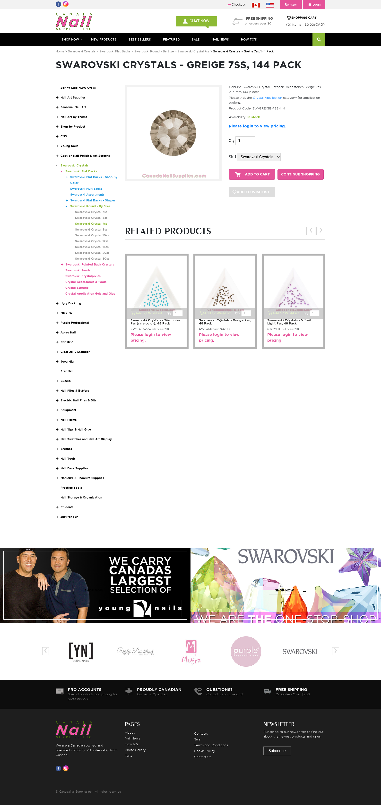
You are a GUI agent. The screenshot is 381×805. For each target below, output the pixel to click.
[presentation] (310, 231)
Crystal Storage (76, 287)
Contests (201, 733)
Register (291, 4)
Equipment (68, 410)
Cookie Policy (204, 751)
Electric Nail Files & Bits (78, 400)
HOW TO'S (249, 39)
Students (67, 507)
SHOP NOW (94, 590)
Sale (197, 739)
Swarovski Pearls (77, 270)
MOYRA (66, 313)
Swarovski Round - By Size (154, 51)
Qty (232, 140)
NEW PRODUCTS (103, 39)
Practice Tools (71, 487)
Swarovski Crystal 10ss (92, 235)
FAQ (128, 755)
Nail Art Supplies (73, 97)
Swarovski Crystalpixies (83, 276)
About (130, 732)
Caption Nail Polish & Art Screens (85, 155)
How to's (131, 744)
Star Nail (67, 371)
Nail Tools (68, 458)
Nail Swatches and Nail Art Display (86, 439)
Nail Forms (69, 419)
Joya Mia (67, 361)
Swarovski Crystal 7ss (194, 51)
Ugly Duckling (71, 303)
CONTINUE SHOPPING (300, 174)
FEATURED (171, 39)
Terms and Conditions (211, 745)
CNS (64, 136)
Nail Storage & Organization (81, 497)
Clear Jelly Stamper (75, 351)
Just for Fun (69, 516)
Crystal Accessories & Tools (85, 281)
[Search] (318, 39)
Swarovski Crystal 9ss (91, 229)
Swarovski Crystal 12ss (91, 241)
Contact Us (202, 756)
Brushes (66, 448)
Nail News (132, 738)
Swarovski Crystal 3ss (91, 212)
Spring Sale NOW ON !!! (78, 87)
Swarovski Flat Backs (114, 51)
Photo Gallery (135, 750)
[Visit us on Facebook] (59, 768)
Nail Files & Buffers (75, 390)
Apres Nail (68, 332)
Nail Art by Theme (74, 116)
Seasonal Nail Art (73, 107)
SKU (232, 157)
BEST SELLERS (140, 39)
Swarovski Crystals (81, 51)
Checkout (238, 4)
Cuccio (66, 380)
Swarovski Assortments (87, 194)
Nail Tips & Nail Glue (76, 429)
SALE (195, 39)
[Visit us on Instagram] (66, 768)
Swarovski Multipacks (86, 188)
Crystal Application (267, 97)
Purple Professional (75, 322)
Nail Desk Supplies (74, 468)
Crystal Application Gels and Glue (90, 293)
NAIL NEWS (220, 39)
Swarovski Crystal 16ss (92, 247)
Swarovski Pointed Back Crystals (89, 264)
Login (314, 4)
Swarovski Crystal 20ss (92, 252)
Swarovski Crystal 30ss (92, 258)
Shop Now (70, 39)
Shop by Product (73, 126)
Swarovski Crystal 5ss (91, 217)
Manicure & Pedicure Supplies (82, 478)
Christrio (67, 342)
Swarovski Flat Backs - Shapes (92, 200)
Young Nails (69, 146)
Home (60, 51)
